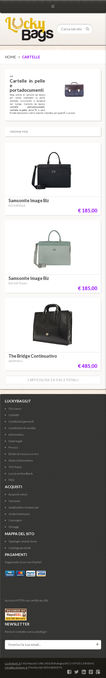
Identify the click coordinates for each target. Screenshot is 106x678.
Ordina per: (19, 131)
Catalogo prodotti (19, 548)
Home (10, 57)
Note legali (15, 441)
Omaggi (13, 527)
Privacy (13, 447)
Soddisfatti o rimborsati (23, 507)
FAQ (11, 480)
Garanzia (14, 501)
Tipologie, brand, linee (22, 541)
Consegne (15, 520)
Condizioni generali (21, 421)
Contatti (13, 415)
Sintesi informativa (20, 460)
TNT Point (14, 467)
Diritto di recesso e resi (23, 454)
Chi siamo (14, 408)
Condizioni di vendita (22, 428)
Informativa (16, 434)
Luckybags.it (13, 663)
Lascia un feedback (20, 473)
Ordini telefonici (19, 514)
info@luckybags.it (16, 667)
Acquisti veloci (17, 494)
